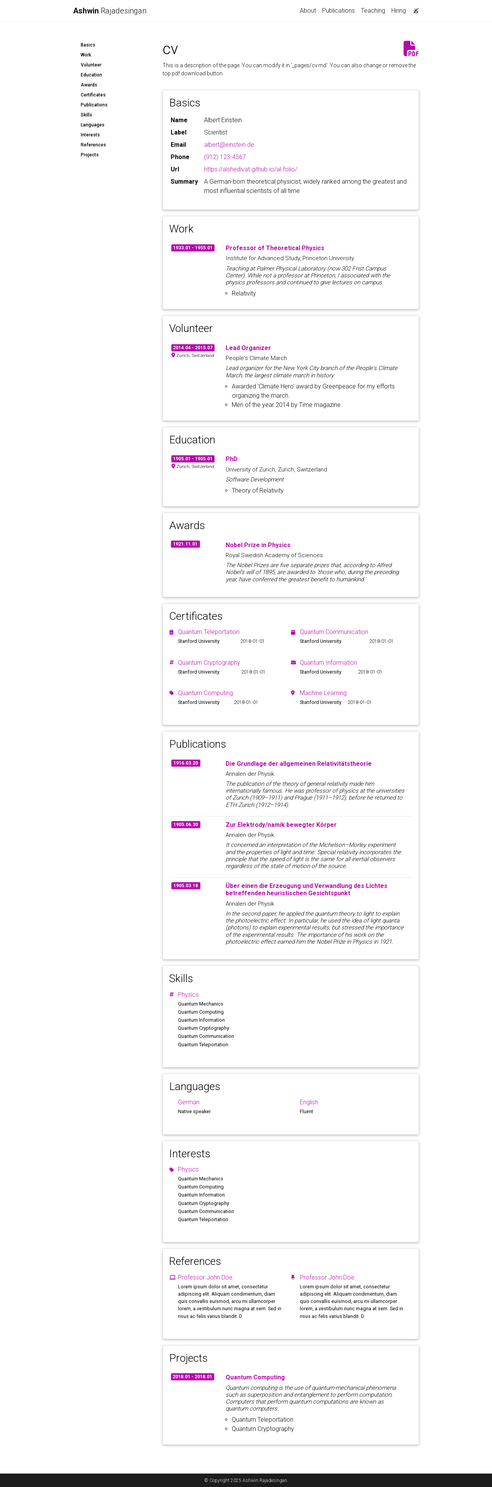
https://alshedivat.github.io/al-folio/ (250, 169)
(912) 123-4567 (225, 157)
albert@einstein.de (229, 144)
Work (86, 55)
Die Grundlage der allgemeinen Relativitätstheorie (299, 763)
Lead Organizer (248, 348)
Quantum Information (328, 662)
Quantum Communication (334, 632)
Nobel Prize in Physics (258, 545)
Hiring (398, 10)
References (93, 145)
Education (91, 75)
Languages (93, 125)
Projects (90, 155)
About (308, 10)
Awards (89, 85)
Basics (88, 45)
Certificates (93, 95)
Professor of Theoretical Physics (275, 248)
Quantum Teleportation (208, 632)
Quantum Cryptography (209, 662)
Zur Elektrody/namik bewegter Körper (281, 824)
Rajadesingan (109, 10)
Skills (86, 115)
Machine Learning (323, 693)
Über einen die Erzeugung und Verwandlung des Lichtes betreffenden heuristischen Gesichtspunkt (306, 889)
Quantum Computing (205, 693)
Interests (90, 135)
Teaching (373, 10)
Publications (338, 10)
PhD (232, 459)
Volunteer (91, 65)
